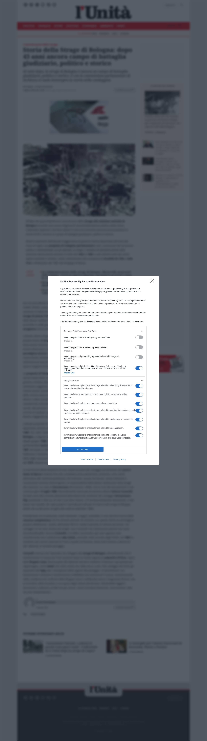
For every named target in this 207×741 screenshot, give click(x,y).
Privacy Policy (119, 459)
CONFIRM (82, 449)
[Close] (153, 281)
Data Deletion (87, 459)
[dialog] (103, 370)
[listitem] (103, 331)
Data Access (103, 459)
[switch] (139, 337)
